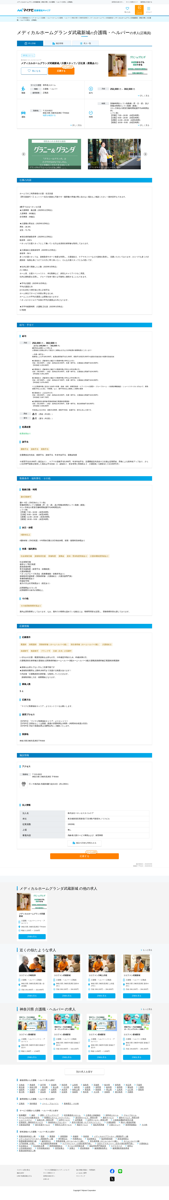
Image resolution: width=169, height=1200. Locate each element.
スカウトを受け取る (23, 1170)
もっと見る (147, 950)
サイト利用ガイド (132, 2)
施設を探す (20, 1173)
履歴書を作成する (146, 2)
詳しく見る (144, 96)
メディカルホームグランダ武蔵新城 (101, 18)
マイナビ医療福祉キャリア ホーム (28, 18)
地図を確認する (49, 115)
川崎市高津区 (83, 18)
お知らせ (46, 1179)
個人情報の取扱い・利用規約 (85, 1170)
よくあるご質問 (81, 1173)
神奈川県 (75, 18)
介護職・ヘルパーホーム (49, 18)
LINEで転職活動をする (24, 1176)
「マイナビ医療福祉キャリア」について (56, 1170)
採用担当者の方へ (117, 2)
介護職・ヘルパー (64, 18)
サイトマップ (80, 1176)
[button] (24, 154)
